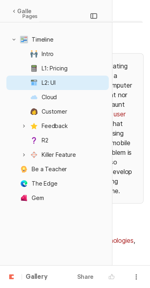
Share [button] (85, 276)
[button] (14, 40)
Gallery (24, 11)
